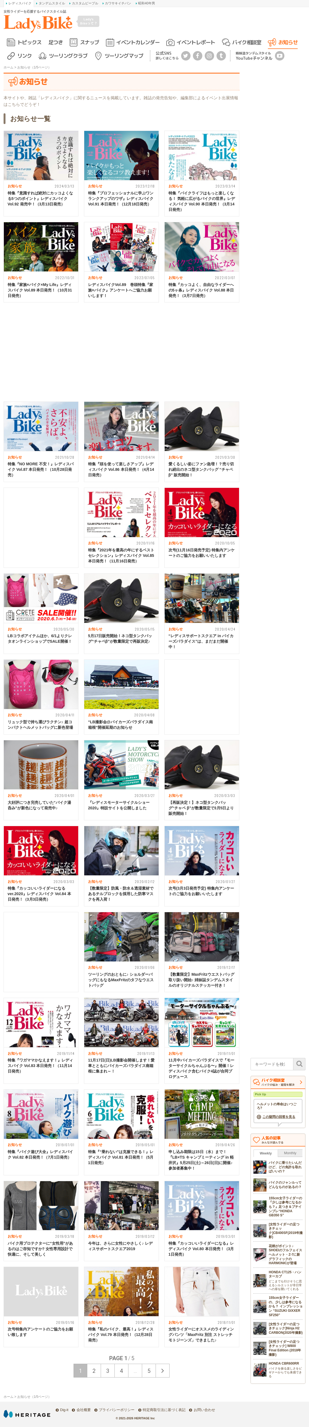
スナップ (89, 42)
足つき (55, 42)
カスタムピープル (85, 3)
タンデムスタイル (52, 3)
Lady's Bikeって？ (88, 21)
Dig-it (64, 1410)
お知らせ (287, 42)
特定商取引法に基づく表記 (164, 1410)
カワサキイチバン (118, 3)
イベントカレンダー (137, 42)
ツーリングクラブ (68, 55)
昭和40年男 (146, 3)
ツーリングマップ (124, 55)
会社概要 (84, 1410)
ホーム (8, 67)
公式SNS (167, 55)
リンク (24, 55)
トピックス (29, 42)
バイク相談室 (246, 42)
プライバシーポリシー (116, 1410)
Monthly (290, 1153)
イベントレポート (195, 42)
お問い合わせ (204, 1410)
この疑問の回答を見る (278, 1117)
